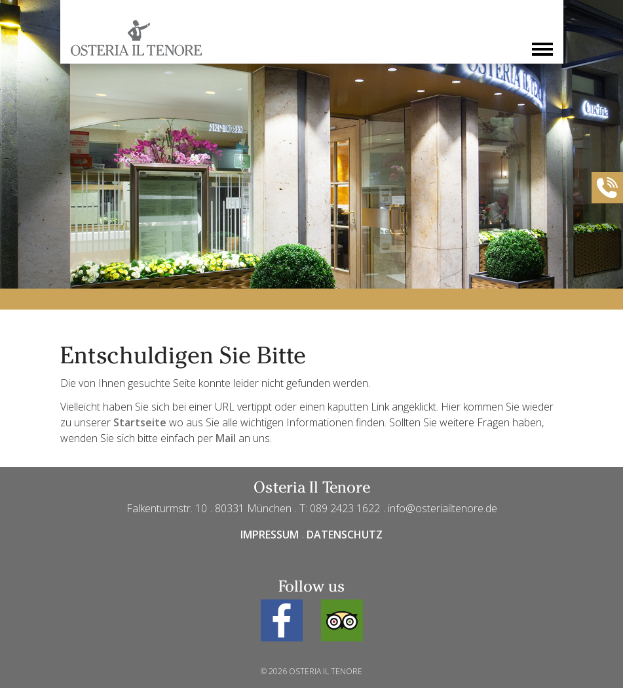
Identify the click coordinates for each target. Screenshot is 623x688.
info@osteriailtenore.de (442, 508)
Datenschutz (345, 534)
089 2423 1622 (345, 508)
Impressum (269, 534)
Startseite (139, 422)
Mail (226, 438)
